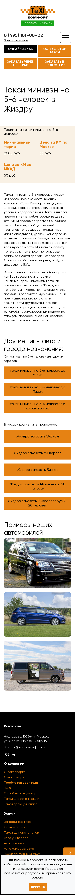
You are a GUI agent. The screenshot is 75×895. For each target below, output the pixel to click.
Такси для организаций (21, 799)
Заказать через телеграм (20, 63)
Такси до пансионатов (21, 832)
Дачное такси (15, 827)
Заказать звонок (16, 40)
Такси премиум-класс (20, 804)
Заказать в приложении (54, 63)
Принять (38, 887)
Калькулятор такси (54, 51)
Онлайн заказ (20, 49)
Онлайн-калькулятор (20, 793)
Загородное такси (18, 822)
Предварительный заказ (22, 854)
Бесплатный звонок (37, 23)
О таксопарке (15, 772)
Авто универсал (16, 838)
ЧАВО (8, 788)
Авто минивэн (14, 843)
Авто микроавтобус (19, 848)
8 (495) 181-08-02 (23, 35)
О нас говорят (15, 777)
